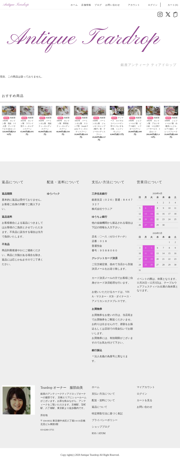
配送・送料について (103, 400)
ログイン (151, 5)
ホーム (74, 5)
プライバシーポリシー (104, 420)
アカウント (132, 5)
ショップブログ (101, 426)
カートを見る (144, 400)
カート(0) (170, 5)
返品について (99, 407)
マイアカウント (146, 387)
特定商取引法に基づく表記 (107, 413)
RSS (94, 433)
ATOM (101, 433)
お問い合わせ (112, 5)
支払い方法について (103, 393)
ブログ (98, 5)
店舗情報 (86, 5)
